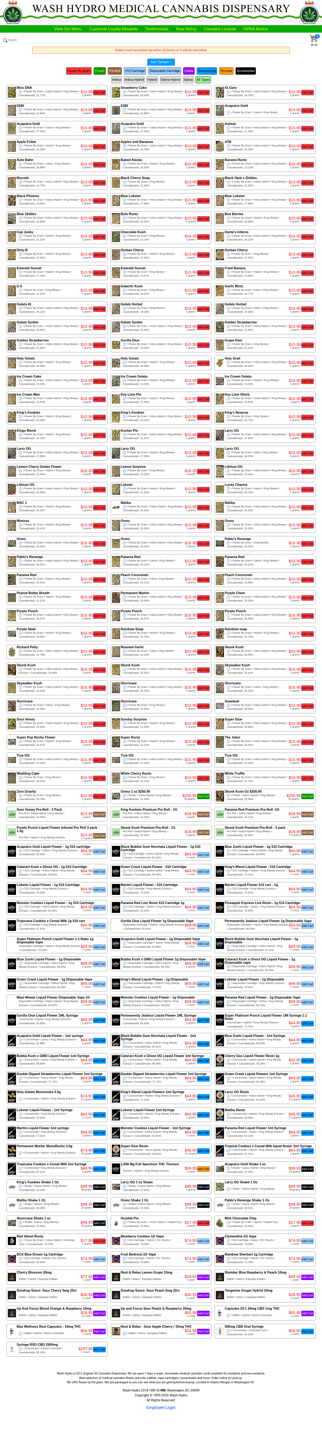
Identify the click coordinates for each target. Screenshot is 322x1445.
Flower (100, 71)
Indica (116, 80)
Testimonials (157, 28)
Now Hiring (186, 28)
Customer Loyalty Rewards (113, 28)
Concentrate (207, 71)
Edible (188, 71)
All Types (203, 80)
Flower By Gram (78, 71)
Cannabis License (220, 28)
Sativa (188, 80)
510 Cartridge (135, 71)
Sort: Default (160, 62)
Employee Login (160, 1407)
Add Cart (99, 92)
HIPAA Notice (255, 28)
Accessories (246, 71)
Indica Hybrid (134, 80)
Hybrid (152, 80)
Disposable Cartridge (164, 71)
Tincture (226, 71)
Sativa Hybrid (170, 80)
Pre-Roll (114, 71)
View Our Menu (68, 28)
